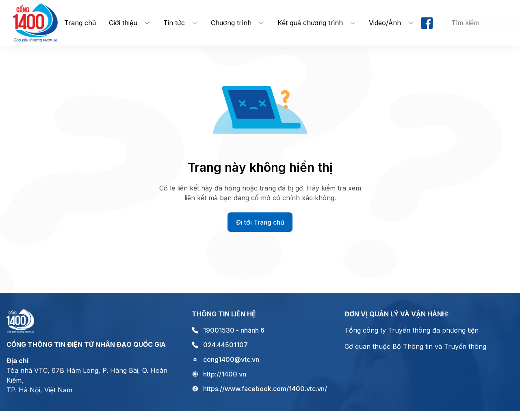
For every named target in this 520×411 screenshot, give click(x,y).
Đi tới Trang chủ (260, 222)
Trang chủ (80, 23)
